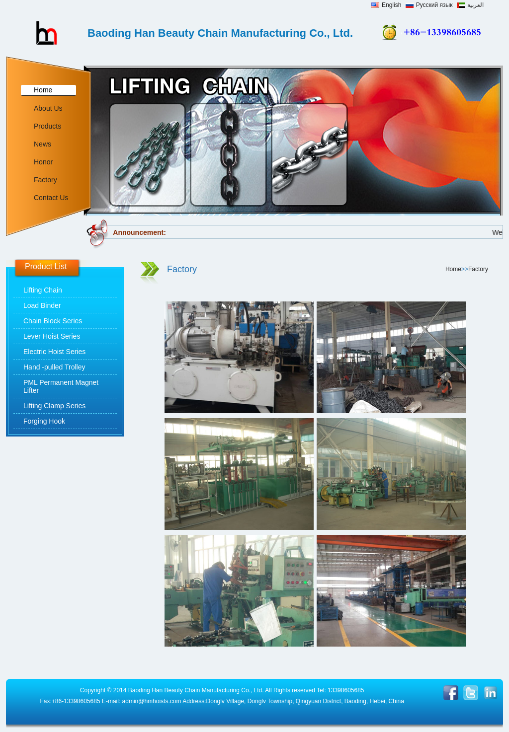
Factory (45, 180)
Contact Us (51, 198)
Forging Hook (44, 421)
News (42, 144)
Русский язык (429, 4)
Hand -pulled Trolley (54, 367)
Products (47, 126)
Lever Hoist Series (51, 336)
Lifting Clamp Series (54, 406)
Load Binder (42, 305)
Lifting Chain (42, 290)
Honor (43, 162)
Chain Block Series (52, 321)
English (386, 4)
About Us (48, 108)
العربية (470, 4)
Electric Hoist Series (54, 352)
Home (43, 90)
